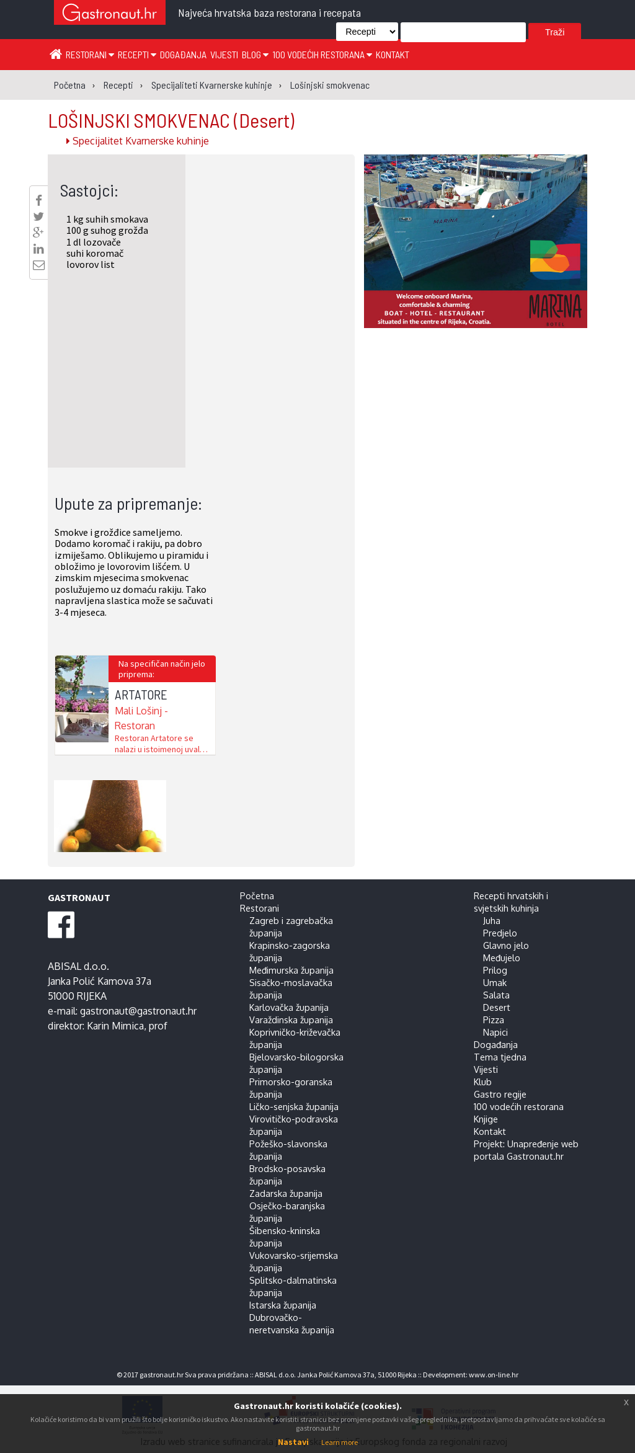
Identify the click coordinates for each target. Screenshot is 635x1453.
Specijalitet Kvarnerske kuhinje (137, 141)
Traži (554, 32)
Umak (495, 982)
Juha (491, 920)
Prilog (495, 969)
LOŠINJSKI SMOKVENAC (171, 119)
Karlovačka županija (289, 1007)
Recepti (137, 54)
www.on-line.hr (493, 1374)
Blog (255, 54)
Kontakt (392, 54)
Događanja (183, 54)
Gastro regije (500, 1094)
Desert (496, 1007)
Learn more (339, 1442)
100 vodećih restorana (322, 54)
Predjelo (500, 932)
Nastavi (293, 1441)
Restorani (90, 54)
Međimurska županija (291, 969)
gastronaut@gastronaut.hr (138, 1011)
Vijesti (224, 54)
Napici (495, 1032)
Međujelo (501, 957)
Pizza (493, 1019)
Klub (483, 1081)
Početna (257, 895)
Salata (496, 994)
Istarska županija (282, 1304)
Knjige (486, 1118)
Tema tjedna (500, 1056)
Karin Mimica (115, 1026)
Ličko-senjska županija (294, 1106)
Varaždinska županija (291, 1019)
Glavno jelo (506, 945)
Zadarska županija (285, 1193)
